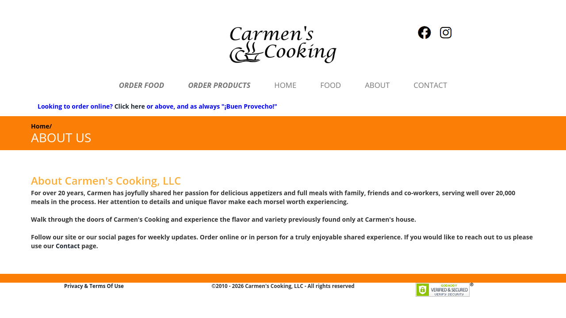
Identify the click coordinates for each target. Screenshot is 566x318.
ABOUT (377, 85)
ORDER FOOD (141, 85)
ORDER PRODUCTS (219, 85)
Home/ (41, 126)
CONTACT (430, 85)
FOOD (330, 85)
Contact (68, 246)
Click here (130, 106)
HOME (285, 85)
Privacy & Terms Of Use (94, 286)
